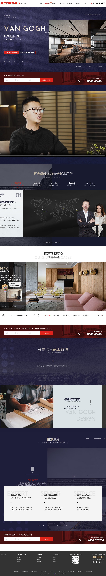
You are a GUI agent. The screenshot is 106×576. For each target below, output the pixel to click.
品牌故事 (19, 557)
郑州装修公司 (80, 571)
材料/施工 (69, 3)
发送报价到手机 (46, 80)
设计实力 (62, 3)
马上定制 (46, 333)
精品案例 (54, 3)
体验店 (18, 561)
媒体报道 (19, 559)
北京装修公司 (43, 571)
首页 (41, 3)
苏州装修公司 (71, 571)
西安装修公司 (89, 571)
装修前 (54, 557)
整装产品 (47, 3)
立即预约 (46, 539)
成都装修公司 (25, 571)
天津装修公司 (52, 571)
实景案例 (39, 561)
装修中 (54, 559)
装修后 (54, 561)
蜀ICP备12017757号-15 (60, 574)
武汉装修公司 (34, 571)
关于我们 (84, 3)
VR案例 (38, 559)
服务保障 (77, 3)
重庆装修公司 (62, 571)
